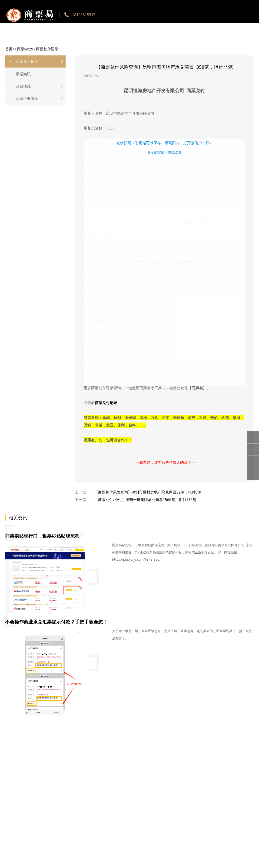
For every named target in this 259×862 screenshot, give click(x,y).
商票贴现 (195, 39)
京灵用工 (249, 39)
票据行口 (141, 39)
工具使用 (114, 39)
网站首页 (87, 39)
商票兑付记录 (106, 402)
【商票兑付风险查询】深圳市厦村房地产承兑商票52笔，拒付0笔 (147, 492)
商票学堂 (222, 39)
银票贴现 (168, 39)
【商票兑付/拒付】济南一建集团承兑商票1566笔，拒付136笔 (145, 499)
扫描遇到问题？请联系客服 (164, 152)
